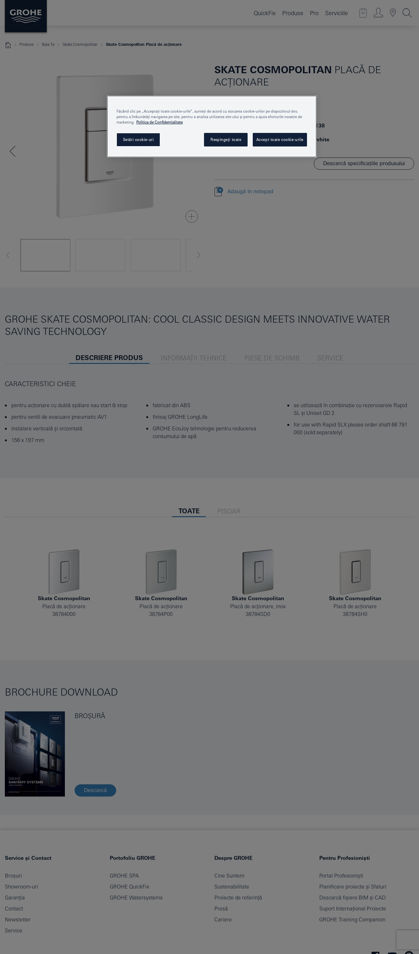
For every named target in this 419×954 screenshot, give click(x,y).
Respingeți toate (225, 139)
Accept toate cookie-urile (279, 139)
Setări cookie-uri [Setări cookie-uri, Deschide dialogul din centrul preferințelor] (138, 139)
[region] (212, 126)
